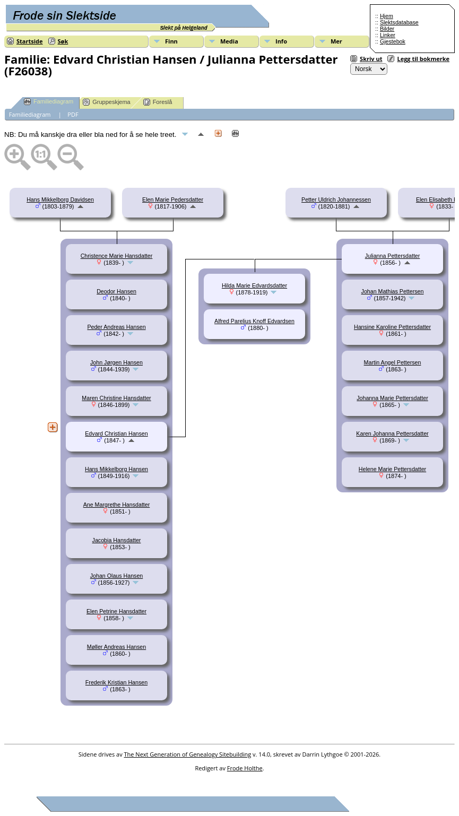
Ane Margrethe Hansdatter (116, 504)
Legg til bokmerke (423, 59)
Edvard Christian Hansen (116, 433)
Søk (63, 41)
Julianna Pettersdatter (392, 256)
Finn (171, 41)
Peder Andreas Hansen (116, 327)
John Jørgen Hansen (116, 362)
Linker (387, 35)
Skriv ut (371, 59)
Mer (336, 41)
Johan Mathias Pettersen (392, 291)
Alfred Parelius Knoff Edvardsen (254, 321)
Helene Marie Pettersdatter (392, 469)
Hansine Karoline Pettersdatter (392, 327)
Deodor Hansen (116, 291)
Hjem (386, 16)
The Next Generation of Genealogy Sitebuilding (188, 754)
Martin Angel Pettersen (392, 362)
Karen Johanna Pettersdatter (392, 433)
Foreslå (157, 102)
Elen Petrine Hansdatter (116, 611)
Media (229, 41)
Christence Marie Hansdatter (117, 256)
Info (281, 41)
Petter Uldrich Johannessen (336, 199)
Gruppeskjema (107, 102)
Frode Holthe (245, 768)
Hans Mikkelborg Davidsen (60, 199)
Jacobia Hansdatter (116, 540)
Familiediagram (48, 102)
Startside (29, 41)
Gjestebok (392, 41)
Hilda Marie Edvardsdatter (254, 285)
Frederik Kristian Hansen (116, 682)
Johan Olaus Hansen (116, 575)
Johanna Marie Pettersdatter (392, 398)
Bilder (387, 28)
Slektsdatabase (399, 22)
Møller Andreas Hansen (116, 647)
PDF (72, 114)
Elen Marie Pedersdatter (172, 199)
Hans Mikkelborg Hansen (116, 469)
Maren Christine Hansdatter (116, 398)
